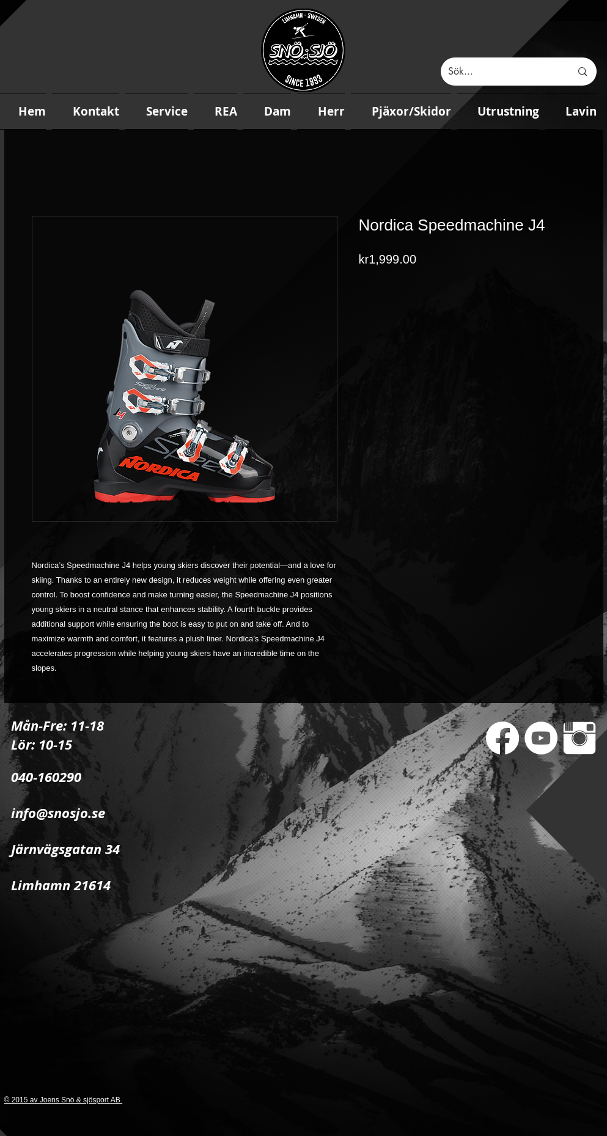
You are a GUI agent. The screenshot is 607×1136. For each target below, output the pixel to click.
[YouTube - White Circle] (540, 737)
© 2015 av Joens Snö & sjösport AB (63, 1100)
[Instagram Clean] (579, 737)
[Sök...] (500, 71)
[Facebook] (502, 737)
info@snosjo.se (58, 812)
